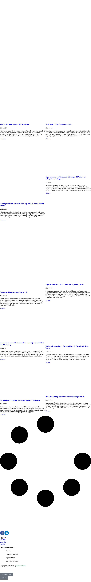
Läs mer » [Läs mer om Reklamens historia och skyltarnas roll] (3, 308)
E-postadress (10, 558)
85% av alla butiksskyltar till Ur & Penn (14, 124)
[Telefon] (2, 551)
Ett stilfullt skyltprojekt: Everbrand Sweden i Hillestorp (20, 400)
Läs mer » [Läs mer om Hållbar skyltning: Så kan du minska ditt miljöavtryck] (48, 411)
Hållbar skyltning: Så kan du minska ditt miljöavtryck (65, 397)
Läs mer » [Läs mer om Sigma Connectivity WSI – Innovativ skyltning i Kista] (48, 300)
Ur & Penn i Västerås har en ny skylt (59, 124)
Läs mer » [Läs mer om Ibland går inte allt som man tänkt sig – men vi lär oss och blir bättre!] (3, 220)
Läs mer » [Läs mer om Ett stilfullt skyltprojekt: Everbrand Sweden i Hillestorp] (3, 414)
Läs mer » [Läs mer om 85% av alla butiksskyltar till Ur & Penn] (3, 139)
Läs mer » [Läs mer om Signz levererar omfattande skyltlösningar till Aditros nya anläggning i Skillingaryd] (48, 193)
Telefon (8, 551)
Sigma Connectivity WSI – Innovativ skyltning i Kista (65, 284)
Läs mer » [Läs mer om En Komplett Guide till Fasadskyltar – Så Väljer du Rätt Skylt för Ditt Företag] (3, 359)
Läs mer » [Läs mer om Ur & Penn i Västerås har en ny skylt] (48, 139)
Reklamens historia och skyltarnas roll (13, 292)
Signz (7, 569)
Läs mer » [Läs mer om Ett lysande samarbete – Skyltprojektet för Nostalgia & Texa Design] (48, 362)
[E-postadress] (2, 557)
